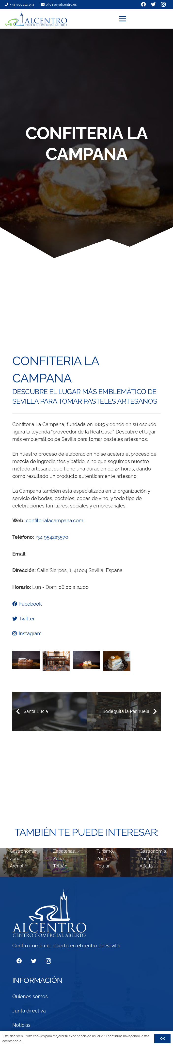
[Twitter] (33, 961)
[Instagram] (48, 961)
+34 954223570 (51, 537)
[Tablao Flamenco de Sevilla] (108, 862)
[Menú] (143, 19)
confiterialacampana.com (54, 520)
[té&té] (21, 862)
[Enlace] (36, 18)
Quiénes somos (30, 996)
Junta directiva (29, 1011)
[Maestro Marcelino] (151, 862)
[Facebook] (19, 961)
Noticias (21, 1025)
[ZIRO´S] (65, 862)
